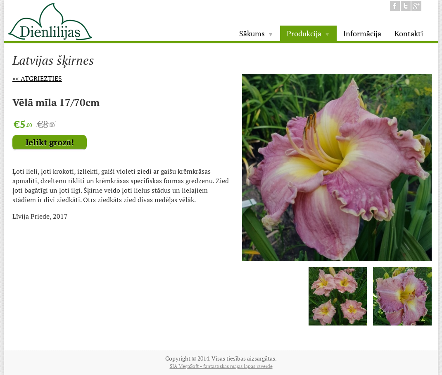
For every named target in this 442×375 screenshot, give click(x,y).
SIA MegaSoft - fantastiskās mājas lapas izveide (221, 366)
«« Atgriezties (37, 78)
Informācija (362, 33)
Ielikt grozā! (50, 142)
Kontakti (408, 33)
